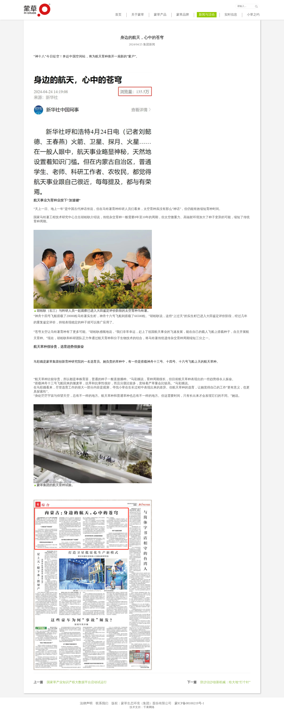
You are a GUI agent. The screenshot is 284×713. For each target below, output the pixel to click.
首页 (118, 14)
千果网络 (148, 707)
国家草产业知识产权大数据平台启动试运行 (77, 682)
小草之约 (253, 14)
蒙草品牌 (182, 14)
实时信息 (230, 14)
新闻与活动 (207, 14)
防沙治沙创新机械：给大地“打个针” (225, 682)
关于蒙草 (137, 14)
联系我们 (102, 703)
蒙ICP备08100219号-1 (189, 703)
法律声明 (86, 703)
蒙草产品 (160, 14)
